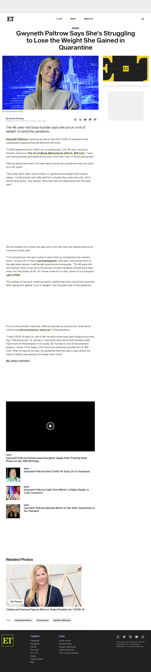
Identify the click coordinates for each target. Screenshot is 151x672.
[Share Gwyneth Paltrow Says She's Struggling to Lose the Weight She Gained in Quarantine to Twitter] (80, 119)
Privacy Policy (65, 643)
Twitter (33, 646)
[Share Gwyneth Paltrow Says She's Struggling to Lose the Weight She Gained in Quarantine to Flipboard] (90, 119)
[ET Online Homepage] (10, 19)
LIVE (60, 19)
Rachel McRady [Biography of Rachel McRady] (16, 118)
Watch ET (88, 19)
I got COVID (13, 275)
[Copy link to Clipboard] (95, 119)
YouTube (34, 650)
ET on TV (34, 653)
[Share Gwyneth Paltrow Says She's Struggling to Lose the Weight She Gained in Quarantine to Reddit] (85, 119)
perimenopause (47, 261)
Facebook (34, 640)
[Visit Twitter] (124, 637)
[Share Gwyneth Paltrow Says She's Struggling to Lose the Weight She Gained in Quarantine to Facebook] (75, 119)
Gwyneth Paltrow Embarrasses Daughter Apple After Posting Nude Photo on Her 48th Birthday (46, 460)
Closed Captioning (67, 646)
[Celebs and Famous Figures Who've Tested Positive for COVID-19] (50, 585)
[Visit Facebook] (118, 637)
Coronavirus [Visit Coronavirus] (42, 620)
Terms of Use (65, 640)
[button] (50, 426)
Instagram (35, 643)
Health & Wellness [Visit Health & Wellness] (62, 620)
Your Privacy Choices (68, 653)
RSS (32, 662)
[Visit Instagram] (130, 637)
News (75, 28)
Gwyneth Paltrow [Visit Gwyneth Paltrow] (23, 620)
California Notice (66, 650)
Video (73, 19)
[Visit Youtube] (136, 637)
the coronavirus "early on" (35, 330)
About (33, 656)
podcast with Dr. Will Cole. (56, 153)
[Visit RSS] (143, 637)
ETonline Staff (36, 659)
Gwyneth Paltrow (16, 139)
